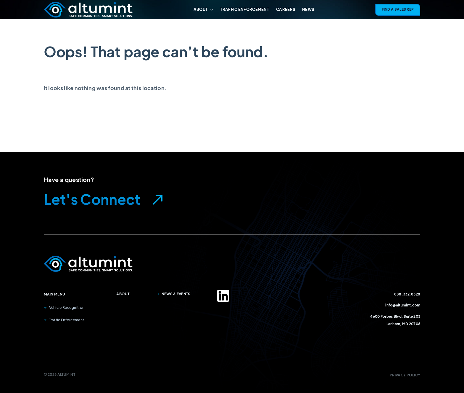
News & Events (173, 294)
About (203, 9)
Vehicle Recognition (64, 307)
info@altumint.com (402, 305)
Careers (285, 9)
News (308, 9)
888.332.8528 (407, 294)
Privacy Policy (405, 375)
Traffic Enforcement (244, 9)
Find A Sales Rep (398, 9)
